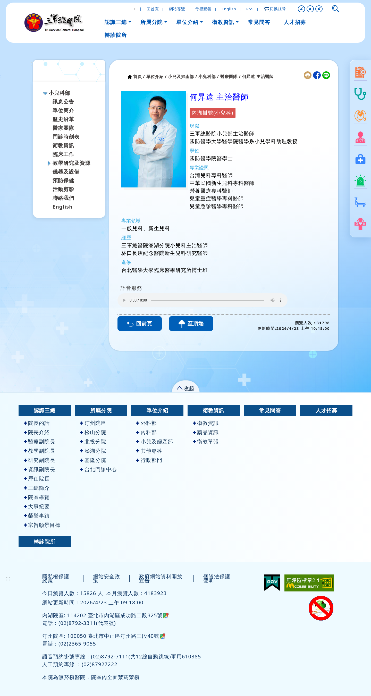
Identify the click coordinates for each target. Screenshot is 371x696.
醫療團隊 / (230, 76)
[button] (301, 8)
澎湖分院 (93, 450)
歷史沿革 (63, 119)
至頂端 (191, 324)
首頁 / (139, 76)
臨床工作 (63, 154)
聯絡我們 (63, 197)
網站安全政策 (106, 578)
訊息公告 (63, 101)
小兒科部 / (208, 76)
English (229, 8)
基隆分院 (93, 460)
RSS (250, 8)
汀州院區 (93, 422)
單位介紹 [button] (187, 22)
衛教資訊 (63, 145)
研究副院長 (39, 460)
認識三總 (44, 410)
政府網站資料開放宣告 (160, 578)
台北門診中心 (98, 469)
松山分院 (93, 432)
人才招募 (326, 410)
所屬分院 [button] (151, 22)
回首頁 (153, 8)
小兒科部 (59, 92)
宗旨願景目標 (42, 524)
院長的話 (37, 422)
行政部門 (149, 460)
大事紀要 (37, 506)
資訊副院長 (39, 469)
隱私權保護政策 (55, 578)
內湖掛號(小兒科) (212, 112)
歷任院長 (37, 478)
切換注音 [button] (275, 8)
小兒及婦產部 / (182, 76)
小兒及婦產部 (154, 441)
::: (31, 63)
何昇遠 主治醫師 (258, 76)
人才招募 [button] (295, 22)
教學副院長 (39, 450)
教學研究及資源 (71, 162)
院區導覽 (37, 497)
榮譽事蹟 (37, 515)
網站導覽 (177, 8)
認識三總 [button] (116, 22)
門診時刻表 (66, 136)
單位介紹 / (156, 76)
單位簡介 (63, 110)
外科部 (146, 422)
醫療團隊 (63, 127)
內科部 (146, 432)
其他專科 (149, 450)
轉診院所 (44, 541)
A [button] (310, 8)
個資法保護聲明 (216, 578)
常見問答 (270, 410)
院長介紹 (37, 432)
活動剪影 (63, 189)
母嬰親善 (203, 8)
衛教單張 (206, 441)
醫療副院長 (39, 441)
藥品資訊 (206, 432)
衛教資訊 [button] (223, 22)
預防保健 (63, 180)
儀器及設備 (66, 171)
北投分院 (93, 441)
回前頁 (139, 323)
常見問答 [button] (259, 22)
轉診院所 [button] (116, 34)
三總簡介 (37, 487)
